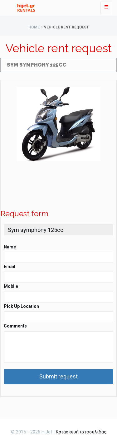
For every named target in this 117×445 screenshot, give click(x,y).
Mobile (11, 286)
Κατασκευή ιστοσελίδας (81, 432)
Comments (15, 325)
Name (10, 246)
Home (34, 27)
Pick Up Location (21, 306)
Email (9, 266)
